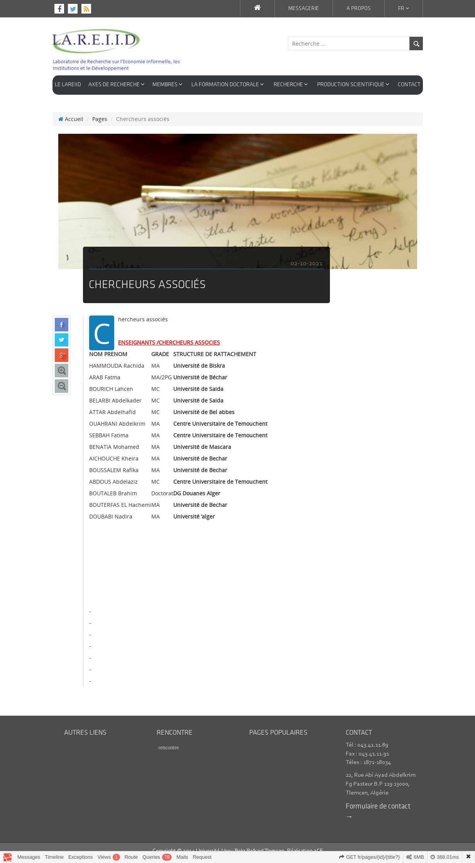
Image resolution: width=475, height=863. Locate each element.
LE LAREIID (68, 85)
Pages (99, 111)
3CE (318, 843)
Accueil (70, 111)
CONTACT (409, 85)
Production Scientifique (353, 84)
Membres (167, 84)
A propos (359, 9)
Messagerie (303, 9)
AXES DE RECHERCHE (116, 84)
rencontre (169, 740)
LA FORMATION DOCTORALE (227, 84)
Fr (403, 8)
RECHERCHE (291, 84)
